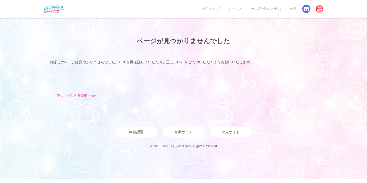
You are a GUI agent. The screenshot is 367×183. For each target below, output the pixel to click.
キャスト (235, 9)
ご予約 (291, 9)
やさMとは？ (211, 9)
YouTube (320, 9)
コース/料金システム (264, 9)
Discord (306, 9)
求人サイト (230, 132)
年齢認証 (136, 132)
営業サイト (183, 132)
